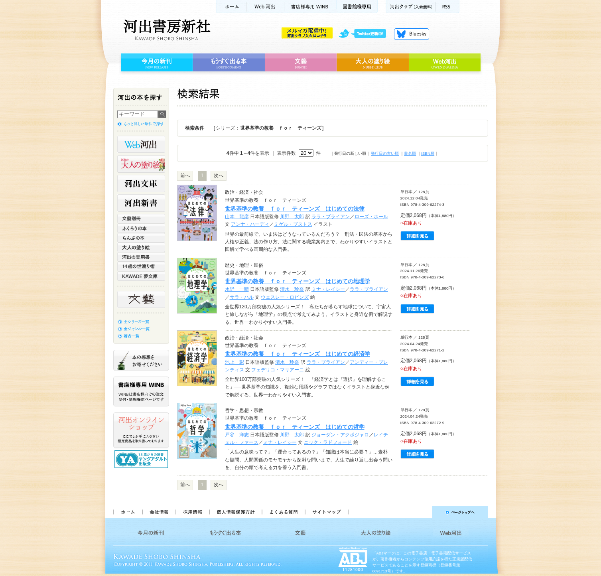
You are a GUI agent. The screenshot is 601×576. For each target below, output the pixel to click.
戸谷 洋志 (237, 435)
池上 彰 (234, 362)
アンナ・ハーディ (250, 224)
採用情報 (192, 512)
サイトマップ (327, 512)
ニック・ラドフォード (328, 442)
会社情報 (158, 512)
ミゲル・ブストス (293, 224)
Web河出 (265, 6)
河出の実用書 (141, 257)
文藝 (301, 63)
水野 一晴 (237, 289)
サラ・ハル (242, 297)
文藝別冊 (141, 218)
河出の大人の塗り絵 (141, 164)
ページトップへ (421, 512)
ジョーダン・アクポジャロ (340, 435)
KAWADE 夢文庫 (141, 276)
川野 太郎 (292, 216)
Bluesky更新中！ (411, 34)
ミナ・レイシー (328, 289)
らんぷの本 (141, 238)
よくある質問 (283, 512)
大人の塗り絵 (373, 63)
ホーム (231, 6)
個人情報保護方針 (235, 512)
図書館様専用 (357, 6)
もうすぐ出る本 (229, 63)
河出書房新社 (166, 30)
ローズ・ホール (371, 216)
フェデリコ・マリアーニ (277, 370)
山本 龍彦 (237, 216)
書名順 (410, 153)
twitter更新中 (365, 34)
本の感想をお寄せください (141, 360)
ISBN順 (427, 153)
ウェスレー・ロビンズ (285, 297)
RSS (447, 6)
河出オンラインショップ (141, 430)
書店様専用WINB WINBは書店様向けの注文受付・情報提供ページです (141, 391)
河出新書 (141, 203)
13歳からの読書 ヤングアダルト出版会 (142, 459)
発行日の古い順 (385, 153)
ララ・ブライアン (330, 216)
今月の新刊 (156, 63)
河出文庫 (141, 183)
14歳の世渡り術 (141, 266)
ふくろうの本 (141, 228)
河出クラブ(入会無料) (410, 6)
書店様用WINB (310, 6)
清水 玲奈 (292, 289)
